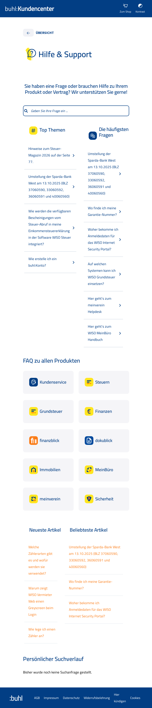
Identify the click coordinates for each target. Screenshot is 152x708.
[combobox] (78, 110)
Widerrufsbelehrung (97, 698)
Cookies (135, 698)
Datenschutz (71, 698)
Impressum (51, 698)
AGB (37, 698)
